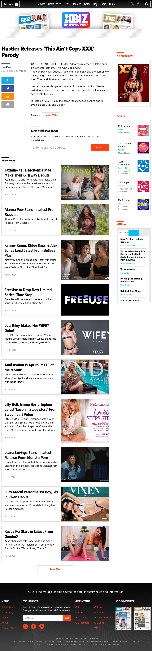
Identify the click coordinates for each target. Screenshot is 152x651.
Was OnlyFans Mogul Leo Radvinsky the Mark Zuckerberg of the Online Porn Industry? (133, 255)
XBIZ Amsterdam (124, 163)
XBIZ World (80, 617)
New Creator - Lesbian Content (131, 241)
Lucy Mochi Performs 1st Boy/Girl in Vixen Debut (31, 494)
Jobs (133, 232)
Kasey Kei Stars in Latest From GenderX (29, 533)
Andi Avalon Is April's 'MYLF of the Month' (29, 367)
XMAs (97, 628)
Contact (5, 617)
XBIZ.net (122, 224)
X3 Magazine (125, 55)
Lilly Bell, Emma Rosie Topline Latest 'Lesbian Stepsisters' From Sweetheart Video (31, 409)
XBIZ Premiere (81, 622)
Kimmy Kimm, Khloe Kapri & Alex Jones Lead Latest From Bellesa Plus (31, 250)
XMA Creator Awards (124, 145)
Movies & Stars (46, 4)
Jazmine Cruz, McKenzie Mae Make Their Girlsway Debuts (28, 172)
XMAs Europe (125, 200)
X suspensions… (128, 269)
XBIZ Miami (124, 126)
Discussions (123, 232)
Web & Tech (62, 4)
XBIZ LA (98, 607)
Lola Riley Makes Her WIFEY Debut (27, 328)
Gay (95, 4)
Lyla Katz (6, 67)
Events (121, 116)
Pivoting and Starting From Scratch (131, 280)
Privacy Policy (8, 628)
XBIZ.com (79, 607)
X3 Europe (123, 182)
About (4, 622)
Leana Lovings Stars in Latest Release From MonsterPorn (28, 455)
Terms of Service (106, 644)
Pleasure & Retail (81, 4)
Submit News (8, 607)
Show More (55, 569)
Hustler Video (51, 115)
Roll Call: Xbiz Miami (130, 291)
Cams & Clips (107, 4)
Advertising (7, 612)
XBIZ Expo (99, 622)
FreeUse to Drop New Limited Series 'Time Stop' (28, 292)
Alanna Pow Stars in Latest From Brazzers (31, 212)
